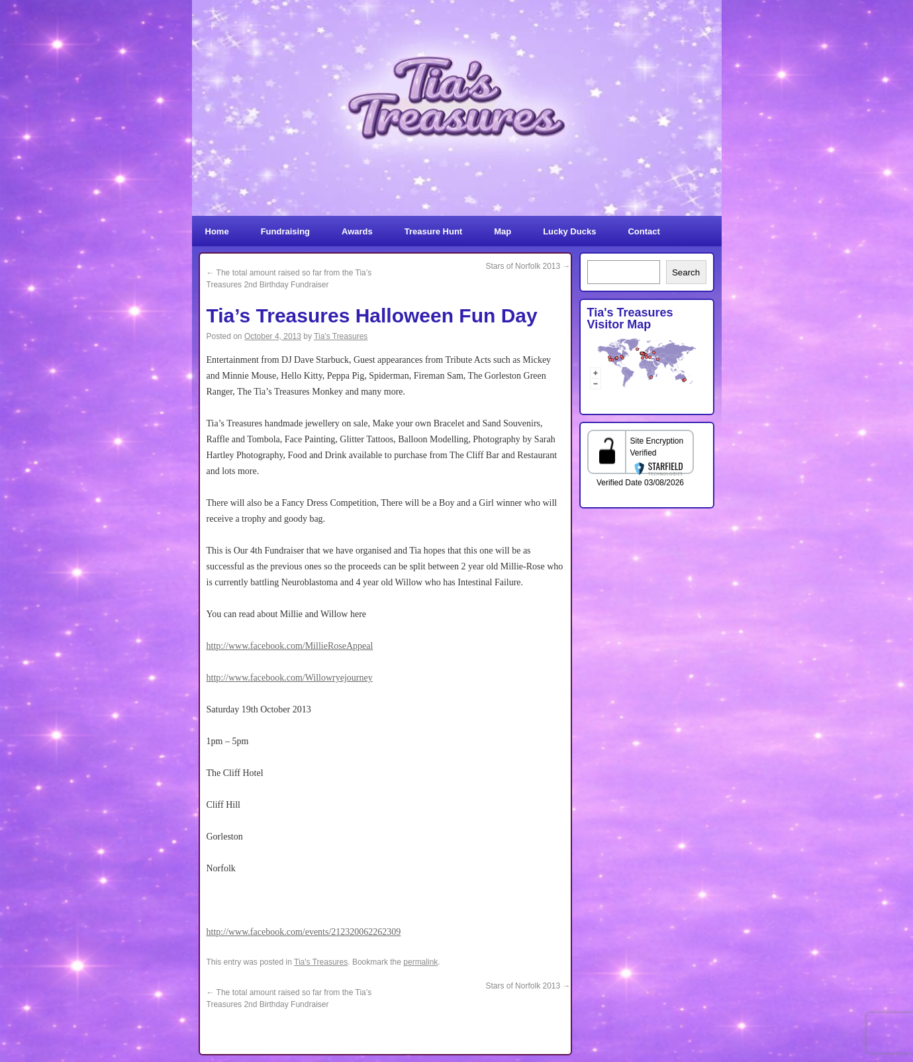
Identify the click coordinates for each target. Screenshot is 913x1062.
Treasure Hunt (433, 231)
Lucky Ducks (569, 231)
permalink (420, 962)
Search (686, 272)
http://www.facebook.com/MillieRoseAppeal (290, 646)
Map (502, 231)
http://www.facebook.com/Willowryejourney (290, 678)
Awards (357, 231)
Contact (643, 231)
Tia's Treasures (340, 336)
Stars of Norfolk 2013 (527, 266)
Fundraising (285, 231)
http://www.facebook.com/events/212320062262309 (304, 932)
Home (217, 231)
